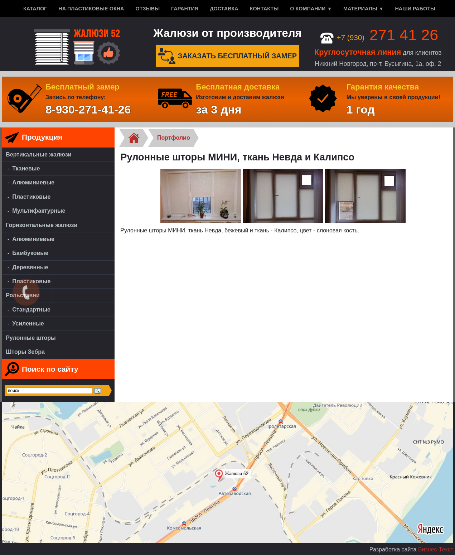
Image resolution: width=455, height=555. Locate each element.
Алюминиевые (33, 182)
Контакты (264, 8)
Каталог (35, 8)
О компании (307, 8)
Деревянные (30, 267)
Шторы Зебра (25, 352)
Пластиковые (31, 197)
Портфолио (173, 138)
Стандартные (31, 310)
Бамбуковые (30, 253)
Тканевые (26, 168)
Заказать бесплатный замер (227, 55)
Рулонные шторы (31, 338)
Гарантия (184, 8)
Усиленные (28, 323)
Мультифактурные (38, 211)
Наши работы (415, 8)
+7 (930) (379, 37)
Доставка (224, 8)
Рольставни (23, 295)
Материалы (360, 8)
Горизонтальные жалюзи (41, 225)
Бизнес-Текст (435, 549)
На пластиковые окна (91, 8)
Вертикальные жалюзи (38, 154)
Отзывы (147, 8)
